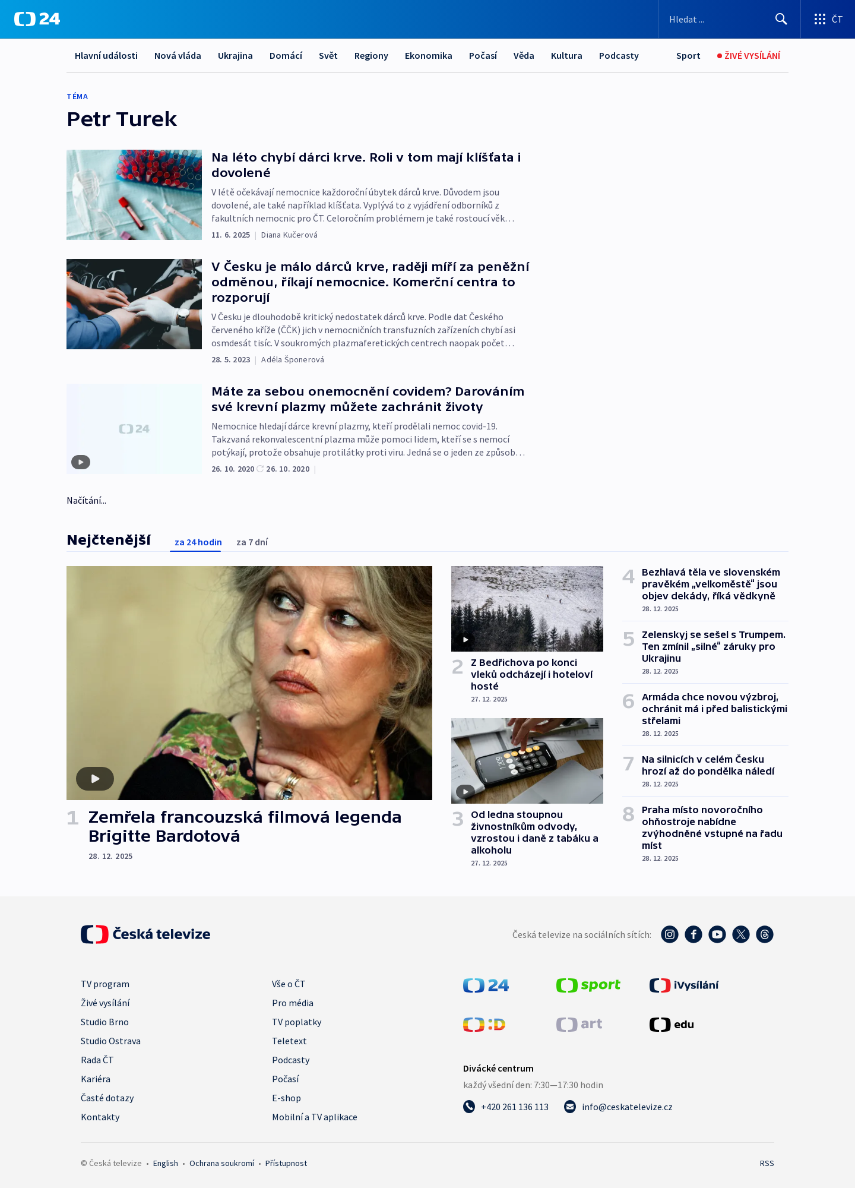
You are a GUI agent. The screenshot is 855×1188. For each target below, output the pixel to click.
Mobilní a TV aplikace (314, 1117)
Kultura (566, 55)
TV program (105, 984)
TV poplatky (296, 1022)
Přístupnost (286, 1163)
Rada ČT (97, 1060)
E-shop (286, 1098)
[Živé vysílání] (748, 55)
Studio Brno (105, 1022)
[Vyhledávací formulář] (729, 19)
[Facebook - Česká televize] (693, 934)
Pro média (293, 1003)
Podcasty (619, 55)
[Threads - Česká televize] (764, 934)
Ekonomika (428, 55)
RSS (767, 1163)
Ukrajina (235, 55)
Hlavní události (106, 55)
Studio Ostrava (111, 1041)
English (165, 1163)
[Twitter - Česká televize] (741, 934)
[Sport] (688, 55)
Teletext (289, 1041)
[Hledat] (781, 19)
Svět (328, 55)
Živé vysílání (105, 1003)
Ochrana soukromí (221, 1163)
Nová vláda (177, 55)
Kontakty (100, 1117)
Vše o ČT (289, 984)
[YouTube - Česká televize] (717, 934)
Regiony (371, 55)
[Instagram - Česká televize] (669, 934)
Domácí (286, 55)
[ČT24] (37, 19)
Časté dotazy (107, 1098)
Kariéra (95, 1079)
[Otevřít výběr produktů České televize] (828, 19)
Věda (524, 55)
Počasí (483, 55)
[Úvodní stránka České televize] (145, 934)
